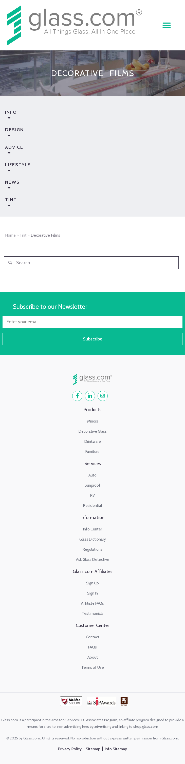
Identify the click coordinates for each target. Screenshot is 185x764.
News (86, 186)
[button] (166, 25)
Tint (86, 203)
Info (86, 116)
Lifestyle (86, 168)
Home (10, 235)
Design (86, 133)
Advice (86, 151)
